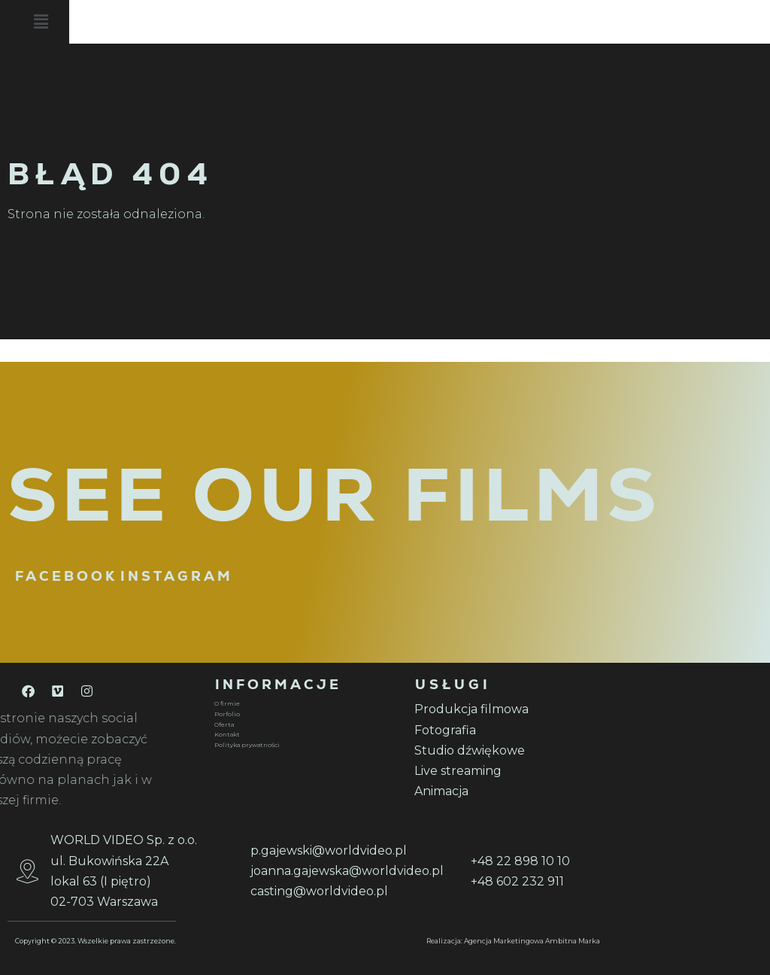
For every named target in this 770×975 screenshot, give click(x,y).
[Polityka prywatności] (305, 745)
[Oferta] (305, 725)
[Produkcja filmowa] (505, 709)
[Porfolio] (305, 714)
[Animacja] (505, 791)
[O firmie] (305, 704)
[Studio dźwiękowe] (505, 750)
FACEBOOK (66, 576)
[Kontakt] (305, 735)
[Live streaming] (505, 771)
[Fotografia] (505, 730)
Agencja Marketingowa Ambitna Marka (532, 941)
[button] (440, 24)
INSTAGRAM (176, 576)
